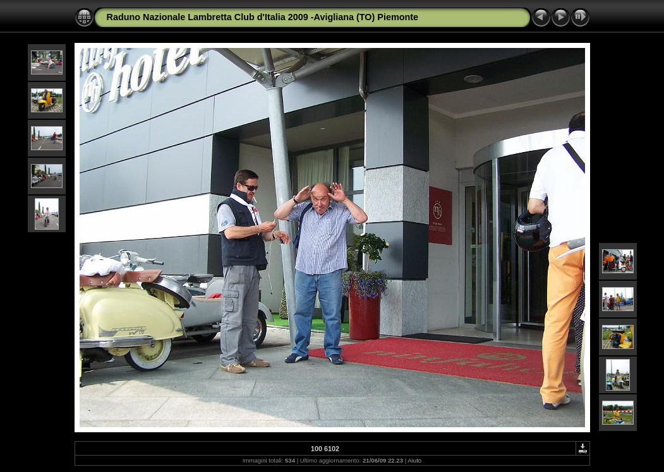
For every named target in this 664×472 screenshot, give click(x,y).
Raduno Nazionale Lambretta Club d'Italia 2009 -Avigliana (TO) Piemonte (263, 17)
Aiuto (414, 460)
